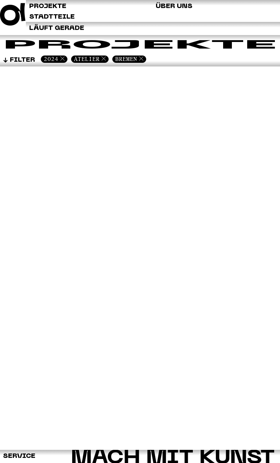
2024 (51, 59)
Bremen (126, 59)
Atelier (87, 59)
